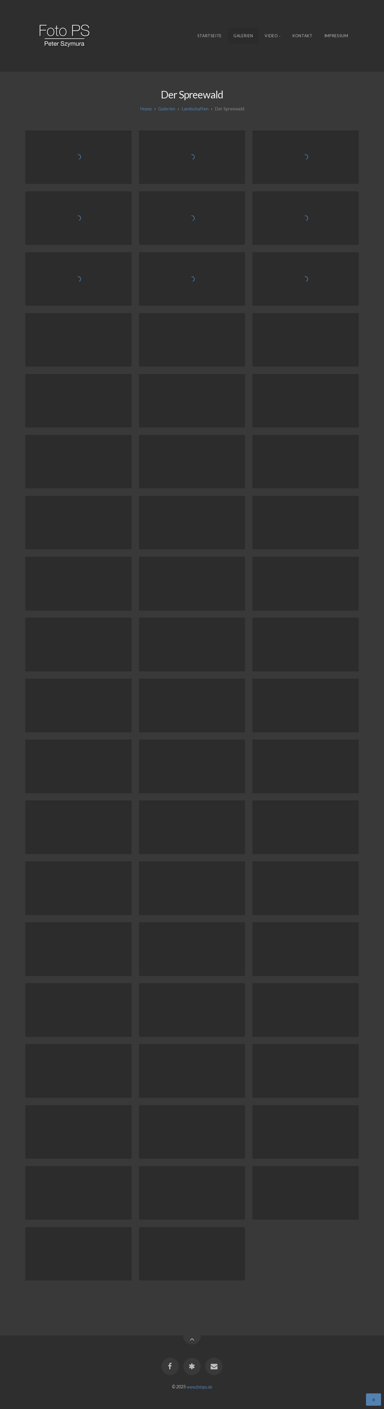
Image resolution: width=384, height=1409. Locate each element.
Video (271, 35)
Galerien (243, 35)
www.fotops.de (199, 1386)
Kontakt (302, 35)
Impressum (336, 35)
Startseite (209, 35)
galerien (166, 108)
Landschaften (195, 108)
